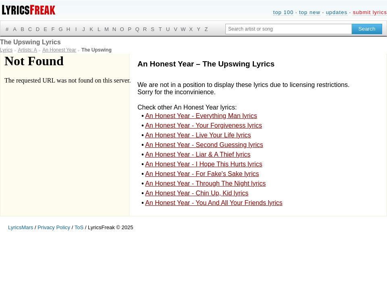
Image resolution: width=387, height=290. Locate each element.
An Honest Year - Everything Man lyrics (201, 115)
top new (309, 12)
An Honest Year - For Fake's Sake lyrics (202, 173)
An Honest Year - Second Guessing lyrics (204, 144)
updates (336, 12)
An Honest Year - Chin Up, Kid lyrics (196, 193)
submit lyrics (370, 12)
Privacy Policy (53, 227)
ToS (79, 227)
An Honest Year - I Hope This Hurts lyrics (203, 164)
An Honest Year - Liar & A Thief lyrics (197, 154)
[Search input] (288, 29)
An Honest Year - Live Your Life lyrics (198, 135)
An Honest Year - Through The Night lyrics (205, 183)
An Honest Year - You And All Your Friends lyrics (214, 202)
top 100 (283, 12)
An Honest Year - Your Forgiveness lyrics (203, 125)
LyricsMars (20, 227)
